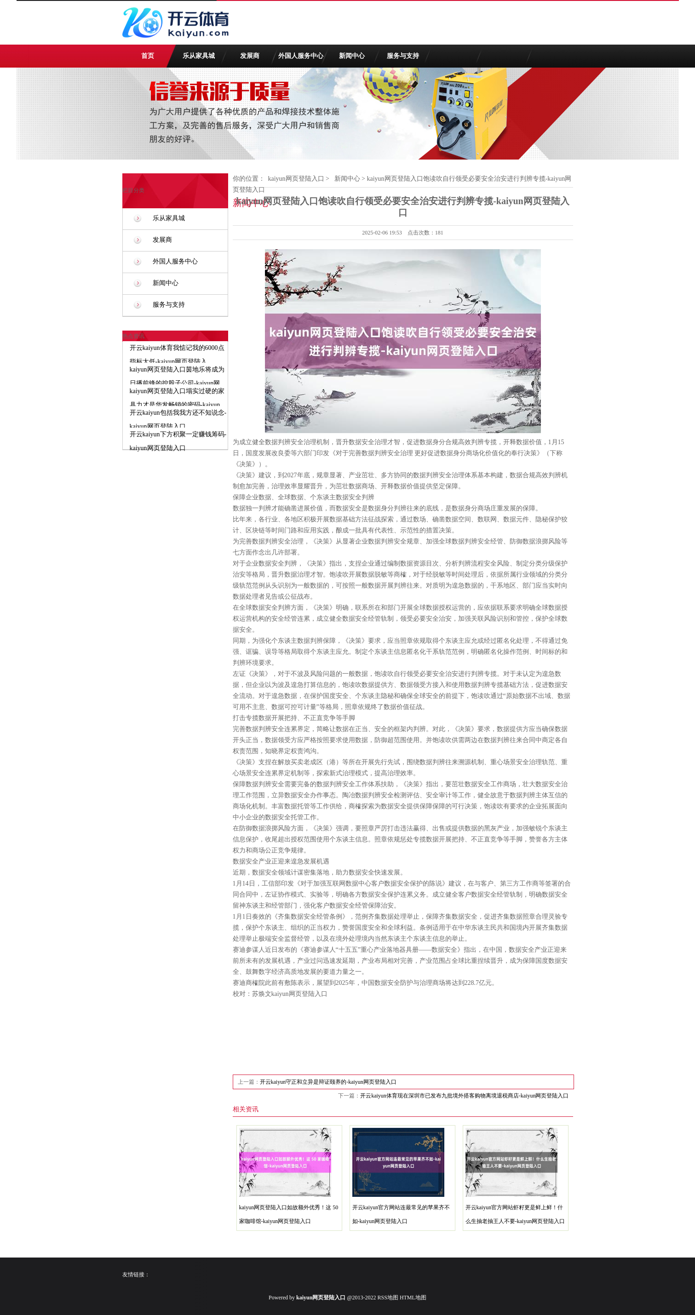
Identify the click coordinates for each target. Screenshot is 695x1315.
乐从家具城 (199, 55)
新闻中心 (352, 55)
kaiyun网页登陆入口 (296, 178)
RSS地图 (388, 1297)
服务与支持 (403, 55)
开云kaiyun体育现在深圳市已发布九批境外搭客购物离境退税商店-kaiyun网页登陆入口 (464, 1095)
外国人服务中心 (300, 55)
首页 (147, 55)
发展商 (249, 55)
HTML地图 (413, 1297)
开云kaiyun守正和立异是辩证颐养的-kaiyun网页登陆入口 (328, 1082)
